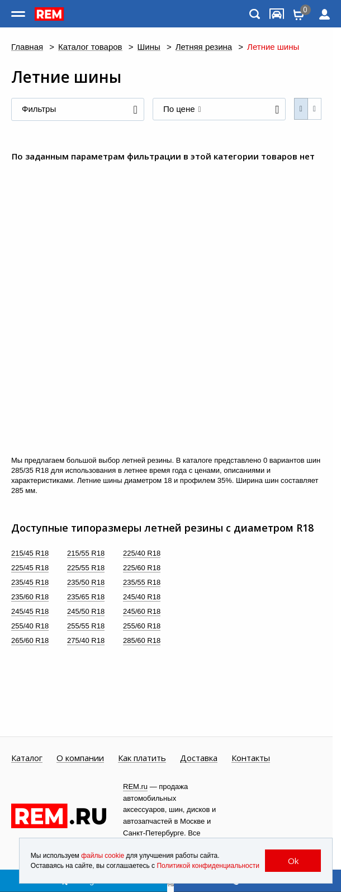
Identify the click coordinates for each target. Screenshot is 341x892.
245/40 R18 (141, 597)
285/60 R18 (141, 640)
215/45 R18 (30, 553)
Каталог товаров (90, 47)
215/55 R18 (86, 553)
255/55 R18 (86, 626)
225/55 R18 (86, 568)
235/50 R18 (86, 582)
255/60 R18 (141, 626)
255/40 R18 (30, 626)
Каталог (26, 758)
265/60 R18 (30, 640)
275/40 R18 (86, 640)
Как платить (142, 758)
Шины (149, 47)
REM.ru (135, 786)
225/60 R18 (141, 568)
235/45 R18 (30, 582)
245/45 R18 (30, 611)
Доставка (198, 758)
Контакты (250, 758)
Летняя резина (204, 47)
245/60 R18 (141, 611)
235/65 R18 (86, 597)
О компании (80, 758)
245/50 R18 (86, 611)
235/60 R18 (30, 597)
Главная (27, 47)
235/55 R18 (141, 582)
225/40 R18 (141, 553)
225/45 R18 (30, 568)
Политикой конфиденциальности (208, 866)
